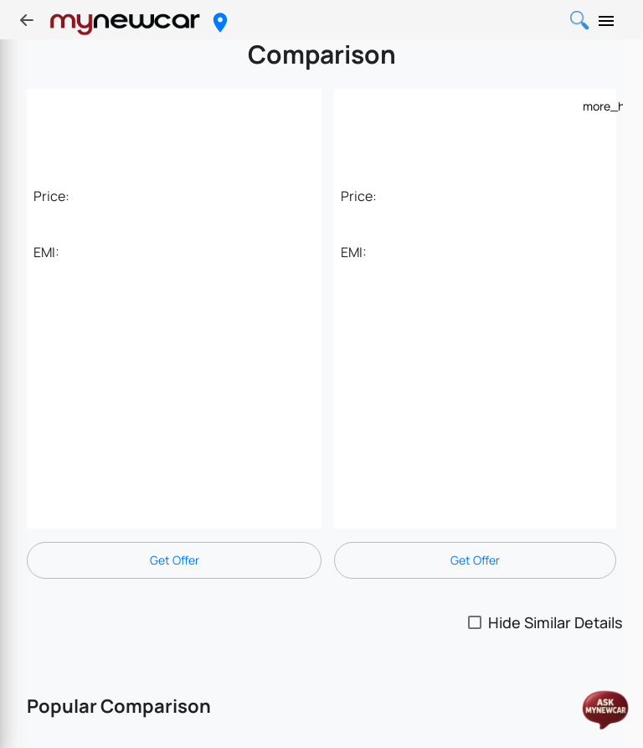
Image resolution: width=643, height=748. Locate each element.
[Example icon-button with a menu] (593, 105)
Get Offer (174, 560)
